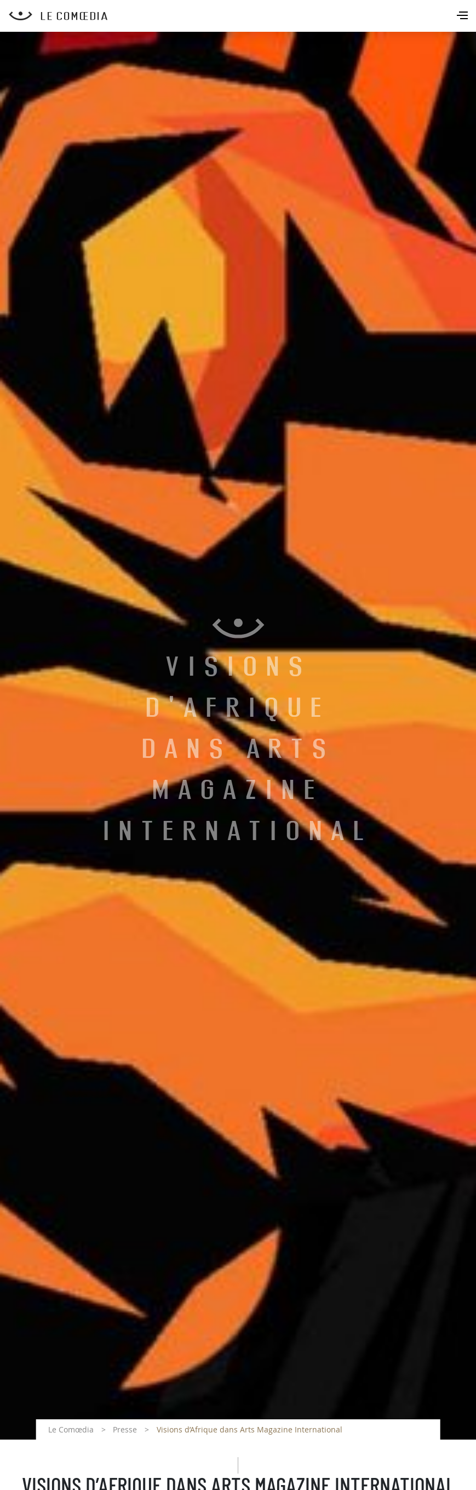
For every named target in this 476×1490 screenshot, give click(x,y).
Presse (125, 1429)
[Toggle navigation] (463, 16)
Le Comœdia (71, 1429)
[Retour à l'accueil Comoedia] (242, 16)
